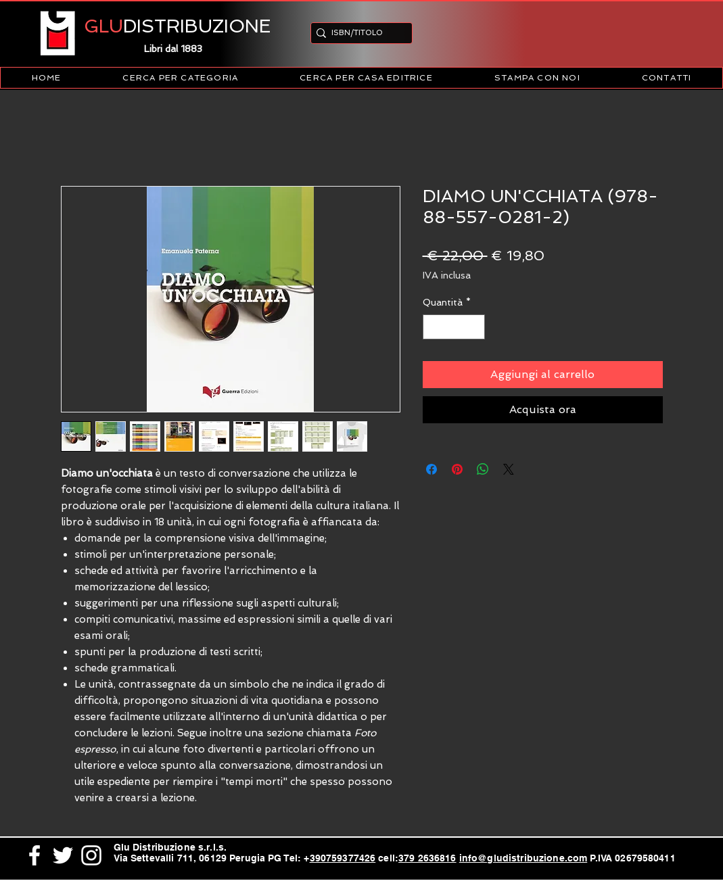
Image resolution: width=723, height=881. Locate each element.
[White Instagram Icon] (91, 855)
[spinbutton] (454, 327)
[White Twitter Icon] (62, 855)
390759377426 (343, 858)
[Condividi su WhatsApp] (483, 469)
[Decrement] (433, 327)
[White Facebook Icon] (34, 855)
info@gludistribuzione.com (523, 858)
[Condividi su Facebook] (431, 469)
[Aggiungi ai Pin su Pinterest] (457, 469)
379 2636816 (427, 858)
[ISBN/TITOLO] (357, 32)
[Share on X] (508, 469)
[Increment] (474, 327)
